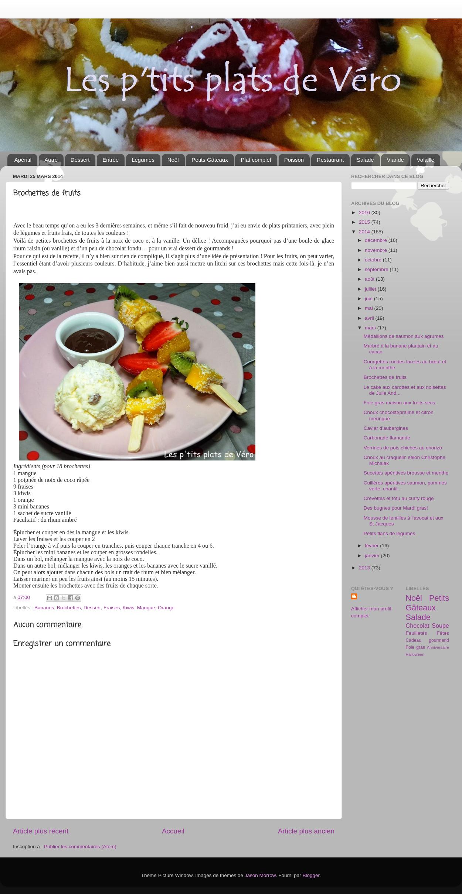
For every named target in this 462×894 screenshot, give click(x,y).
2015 (365, 222)
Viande (395, 160)
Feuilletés (416, 633)
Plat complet (256, 160)
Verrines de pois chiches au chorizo (403, 448)
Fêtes (442, 633)
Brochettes (69, 607)
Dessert (80, 160)
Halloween (415, 654)
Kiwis (129, 607)
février (372, 545)
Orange (166, 607)
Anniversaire (438, 647)
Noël (173, 160)
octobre (374, 260)
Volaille (426, 160)
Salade (365, 160)
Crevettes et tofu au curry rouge (399, 498)
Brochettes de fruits (385, 377)
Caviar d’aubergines (386, 428)
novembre (376, 250)
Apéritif (23, 160)
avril (370, 318)
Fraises (111, 607)
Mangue (146, 607)
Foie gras (415, 647)
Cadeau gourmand (427, 640)
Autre (51, 160)
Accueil (173, 831)
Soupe (440, 625)
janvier (373, 555)
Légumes (143, 160)
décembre (376, 240)
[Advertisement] (397, 715)
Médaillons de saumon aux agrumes (404, 336)
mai (369, 308)
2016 (365, 212)
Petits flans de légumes (389, 533)
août (370, 279)
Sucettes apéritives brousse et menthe (406, 473)
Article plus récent (40, 831)
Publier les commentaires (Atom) (80, 846)
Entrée (110, 160)
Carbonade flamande (387, 438)
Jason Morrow (260, 875)
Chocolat (417, 625)
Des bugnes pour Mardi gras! (396, 508)
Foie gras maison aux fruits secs (399, 402)
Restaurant (330, 160)
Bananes (44, 607)
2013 (365, 568)
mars (371, 327)
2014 (365, 231)
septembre (377, 269)
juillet (371, 289)
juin (369, 298)
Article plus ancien (306, 831)
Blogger (311, 875)
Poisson (294, 160)
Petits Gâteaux (209, 160)
